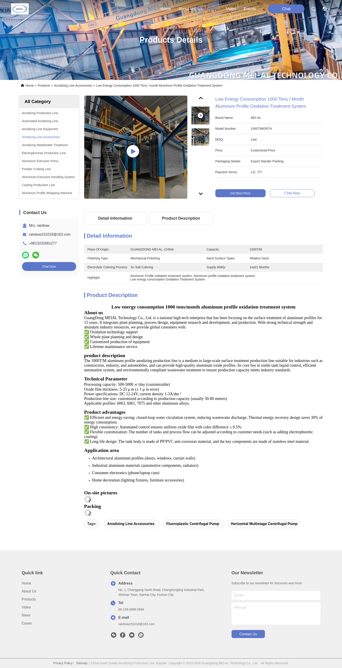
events (250, 9)
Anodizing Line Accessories (73, 85)
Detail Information (115, 218)
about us (186, 9)
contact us (248, 634)
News (26, 615)
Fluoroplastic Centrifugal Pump (192, 524)
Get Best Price (242, 193)
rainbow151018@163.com (50, 234)
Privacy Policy (62, 663)
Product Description (181, 218)
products (210, 9)
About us (29, 591)
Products (44, 85)
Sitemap (81, 663)
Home (165, 9)
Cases (27, 623)
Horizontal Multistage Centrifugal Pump (264, 524)
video (231, 9)
